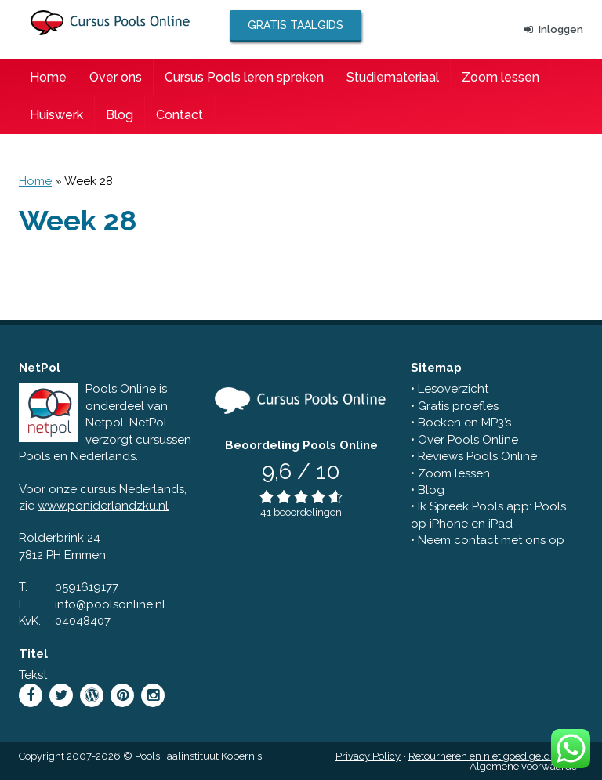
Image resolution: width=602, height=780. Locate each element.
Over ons (115, 77)
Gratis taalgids (295, 25)
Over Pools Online (468, 440)
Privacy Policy (368, 756)
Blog (119, 114)
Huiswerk (56, 114)
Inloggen (553, 29)
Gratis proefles (458, 406)
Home (48, 77)
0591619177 (86, 587)
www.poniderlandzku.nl (103, 506)
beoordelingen (308, 512)
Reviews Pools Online (477, 456)
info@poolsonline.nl (110, 604)
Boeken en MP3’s (464, 422)
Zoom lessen (500, 77)
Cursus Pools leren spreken (244, 77)
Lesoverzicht (453, 389)
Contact (179, 114)
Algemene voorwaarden (526, 766)
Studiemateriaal (392, 77)
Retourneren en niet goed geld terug (493, 756)
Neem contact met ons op (491, 540)
